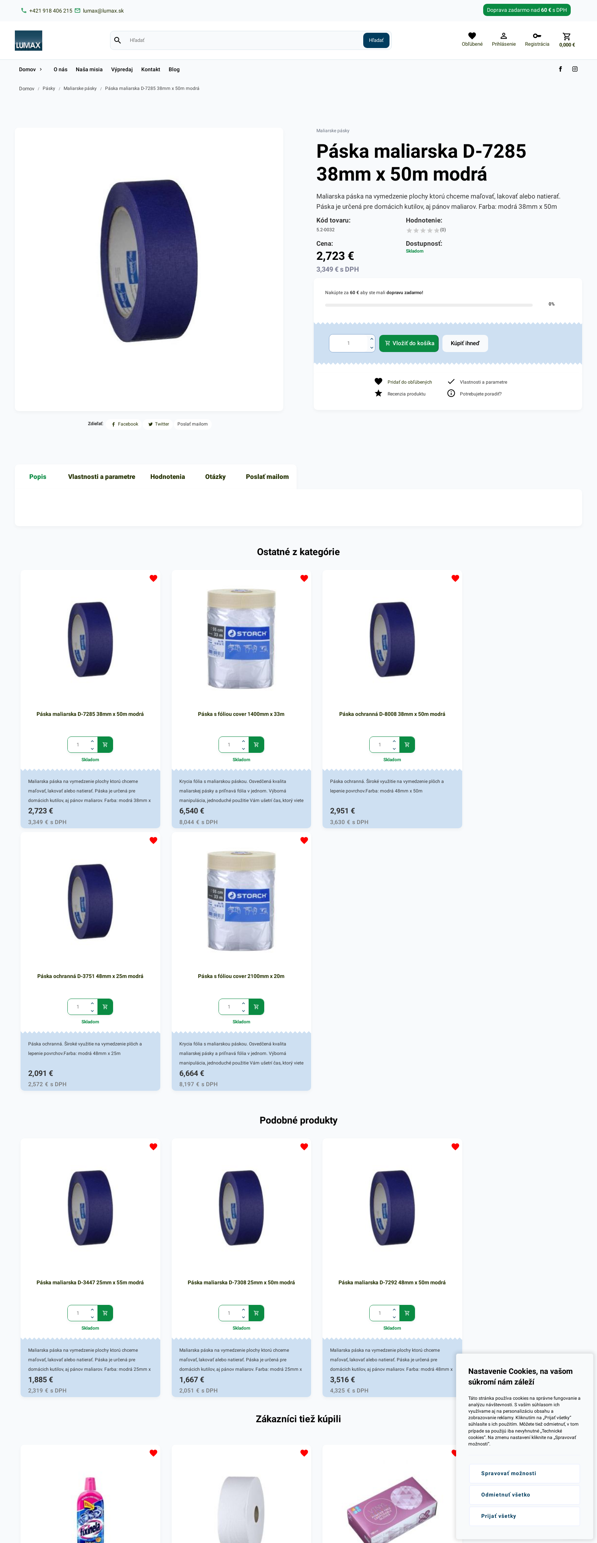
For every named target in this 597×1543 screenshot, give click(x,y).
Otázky (215, 476)
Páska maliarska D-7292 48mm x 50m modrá (298, 949)
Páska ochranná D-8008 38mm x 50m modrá (298, 680)
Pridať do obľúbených (410, 382)
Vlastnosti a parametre (101, 476)
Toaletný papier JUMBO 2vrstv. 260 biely (185, 1217)
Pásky (49, 88)
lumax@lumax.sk (49, 1416)
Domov (26, 88)
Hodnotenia (167, 476)
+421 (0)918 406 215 (53, 1407)
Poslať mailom (267, 476)
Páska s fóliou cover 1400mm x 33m (185, 676)
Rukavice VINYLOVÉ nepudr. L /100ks (412, 1213)
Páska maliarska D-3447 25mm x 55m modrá (71, 949)
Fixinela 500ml (71, 1213)
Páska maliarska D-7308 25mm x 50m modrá (185, 949)
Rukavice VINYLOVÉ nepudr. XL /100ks (298, 1213)
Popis (37, 476)
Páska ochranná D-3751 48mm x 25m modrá (412, 680)
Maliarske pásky (80, 88)
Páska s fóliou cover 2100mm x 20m (525, 676)
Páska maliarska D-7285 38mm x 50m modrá (152, 88)
